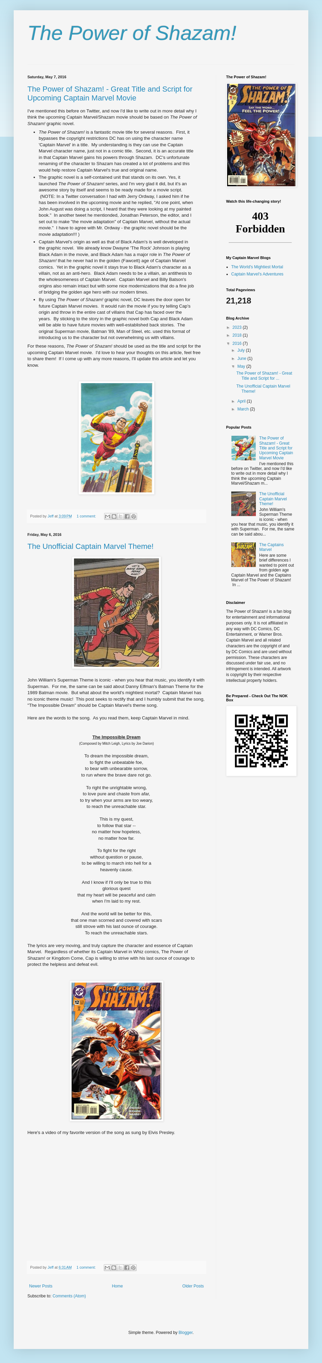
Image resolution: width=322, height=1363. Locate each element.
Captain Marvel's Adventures (257, 274)
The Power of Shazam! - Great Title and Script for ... (264, 375)
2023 (238, 327)
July (241, 350)
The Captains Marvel (271, 547)
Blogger (185, 1332)
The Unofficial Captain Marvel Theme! (90, 546)
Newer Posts (40, 1286)
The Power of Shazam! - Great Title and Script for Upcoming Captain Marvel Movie (110, 93)
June (242, 358)
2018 (238, 335)
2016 (238, 343)
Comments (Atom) (69, 1296)
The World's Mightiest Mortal (257, 267)
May (241, 366)
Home (117, 1286)
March (243, 409)
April (242, 401)
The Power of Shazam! (131, 33)
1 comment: (87, 516)
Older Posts (193, 1286)
